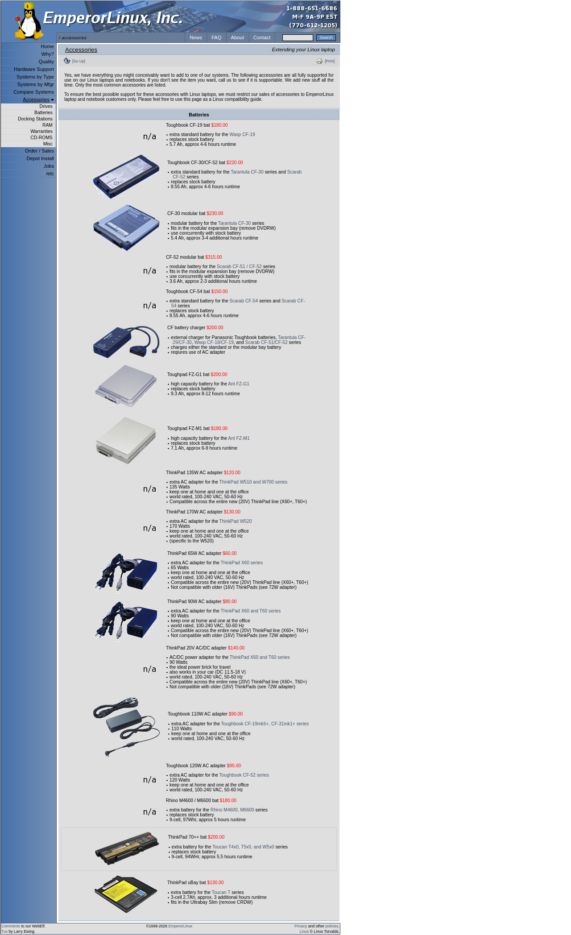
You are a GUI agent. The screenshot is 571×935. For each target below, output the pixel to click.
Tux (4, 931)
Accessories (36, 99)
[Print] (330, 61)
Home (47, 46)
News (196, 37)
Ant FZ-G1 (238, 383)
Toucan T (221, 892)
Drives (46, 106)
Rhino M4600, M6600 (232, 809)
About (237, 37)
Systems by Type (35, 76)
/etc (50, 173)
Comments (10, 926)
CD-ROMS (41, 137)
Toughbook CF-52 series (244, 775)
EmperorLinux (181, 926)
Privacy (300, 926)
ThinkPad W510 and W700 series (253, 482)
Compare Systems (33, 92)
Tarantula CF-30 (247, 172)
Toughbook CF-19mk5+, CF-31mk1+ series (265, 723)
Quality (46, 61)
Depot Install (40, 158)
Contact (262, 37)
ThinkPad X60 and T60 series (251, 610)
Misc (48, 143)
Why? (47, 54)
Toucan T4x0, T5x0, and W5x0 (243, 846)
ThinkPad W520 (235, 521)
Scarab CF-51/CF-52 (266, 342)
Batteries (43, 112)
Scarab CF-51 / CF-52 (239, 266)
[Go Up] (78, 61)
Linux (304, 931)
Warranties (41, 131)
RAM (47, 125)
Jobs (49, 166)
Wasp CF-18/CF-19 (213, 342)
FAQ (216, 37)
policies (332, 926)
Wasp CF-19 (242, 134)
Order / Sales (39, 150)
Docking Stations (35, 118)
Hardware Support (34, 69)
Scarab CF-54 (243, 300)
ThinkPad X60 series (242, 562)
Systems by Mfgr (35, 84)
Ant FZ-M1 (238, 438)
